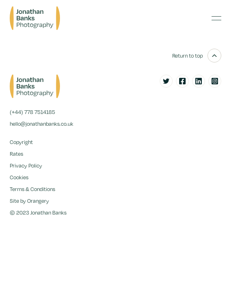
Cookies (19, 177)
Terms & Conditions (32, 189)
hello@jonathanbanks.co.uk (41, 123)
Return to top (196, 55)
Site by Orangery (29, 200)
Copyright (21, 142)
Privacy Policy (26, 165)
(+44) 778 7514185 (32, 112)
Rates (16, 153)
